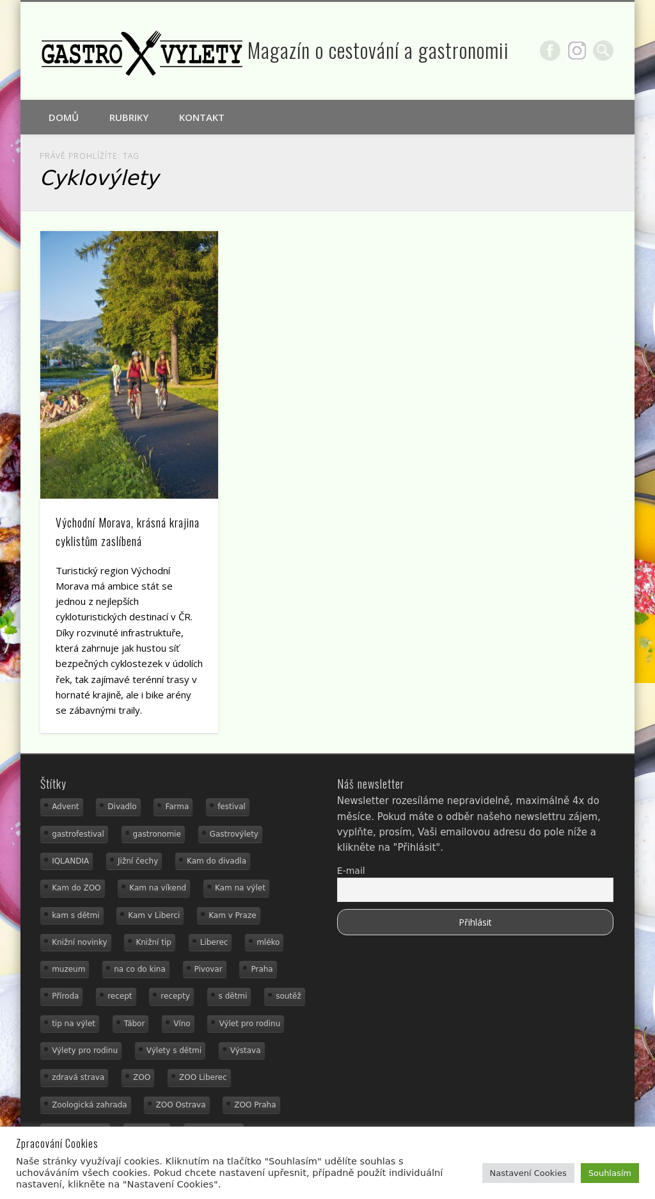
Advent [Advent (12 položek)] (65, 806)
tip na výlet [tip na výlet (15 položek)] (73, 1023)
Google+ (577, 50)
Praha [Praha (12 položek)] (261, 969)
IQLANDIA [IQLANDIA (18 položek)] (70, 861)
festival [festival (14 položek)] (231, 806)
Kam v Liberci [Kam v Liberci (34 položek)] (154, 915)
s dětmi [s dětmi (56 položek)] (233, 996)
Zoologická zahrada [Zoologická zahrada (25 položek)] (89, 1104)
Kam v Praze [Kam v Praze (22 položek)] (232, 915)
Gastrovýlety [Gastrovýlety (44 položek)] (234, 834)
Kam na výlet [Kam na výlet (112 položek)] (240, 887)
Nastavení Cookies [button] (528, 1173)
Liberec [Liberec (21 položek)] (214, 942)
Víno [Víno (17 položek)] (182, 1023)
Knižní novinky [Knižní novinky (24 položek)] (79, 942)
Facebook (550, 50)
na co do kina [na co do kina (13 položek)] (140, 969)
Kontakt (202, 117)
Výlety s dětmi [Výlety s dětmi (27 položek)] (173, 1050)
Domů (64, 117)
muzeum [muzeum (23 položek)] (68, 969)
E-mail (351, 870)
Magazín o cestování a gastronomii (378, 50)
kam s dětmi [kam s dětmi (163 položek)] (75, 915)
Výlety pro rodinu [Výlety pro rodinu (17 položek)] (85, 1050)
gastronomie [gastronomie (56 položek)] (157, 834)
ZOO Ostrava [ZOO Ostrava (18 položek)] (180, 1104)
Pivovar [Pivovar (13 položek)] (208, 969)
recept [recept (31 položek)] (119, 996)
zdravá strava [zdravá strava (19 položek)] (78, 1077)
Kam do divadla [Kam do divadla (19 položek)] (216, 861)
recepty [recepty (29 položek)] (175, 996)
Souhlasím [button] (609, 1173)
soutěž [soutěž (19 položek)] (288, 996)
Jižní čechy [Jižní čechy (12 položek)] (138, 861)
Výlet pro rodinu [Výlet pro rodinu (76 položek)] (249, 1023)
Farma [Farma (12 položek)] (177, 806)
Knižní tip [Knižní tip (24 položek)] (153, 942)
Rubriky (128, 117)
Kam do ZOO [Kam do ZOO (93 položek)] (76, 887)
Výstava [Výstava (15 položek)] (245, 1050)
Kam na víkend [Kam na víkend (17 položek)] (157, 887)
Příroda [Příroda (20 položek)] (65, 996)
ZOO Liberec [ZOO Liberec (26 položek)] (203, 1077)
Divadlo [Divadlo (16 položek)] (121, 806)
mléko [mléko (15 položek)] (268, 942)
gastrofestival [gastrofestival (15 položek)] (78, 834)
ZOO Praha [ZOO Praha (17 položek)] (255, 1104)
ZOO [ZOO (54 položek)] (141, 1077)
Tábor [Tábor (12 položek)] (134, 1023)
